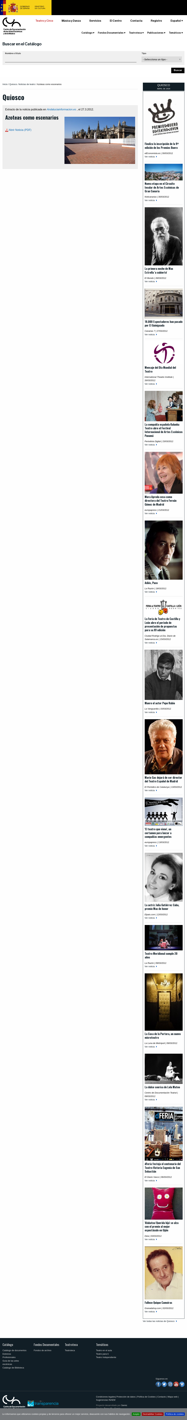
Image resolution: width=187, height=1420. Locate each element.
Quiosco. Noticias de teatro (22, 84)
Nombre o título (13, 53)
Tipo (144, 53)
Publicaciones (155, 33)
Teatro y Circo (44, 20)
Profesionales (9, 1357)
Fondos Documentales (111, 33)
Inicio (5, 84)
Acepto (136, 1414)
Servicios (95, 20)
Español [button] (176, 20)
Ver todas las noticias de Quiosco (159, 1321)
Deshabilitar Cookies (152, 1414)
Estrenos (7, 1354)
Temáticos (175, 33)
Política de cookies (175, 1414)
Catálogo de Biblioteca (13, 1367)
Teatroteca (135, 33)
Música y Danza (71, 20)
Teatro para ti (102, 1354)
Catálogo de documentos (14, 1350)
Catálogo (86, 33)
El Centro (116, 20)
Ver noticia (150, 156)
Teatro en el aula (104, 1350)
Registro (156, 20)
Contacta (136, 20)
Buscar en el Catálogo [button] (22, 44)
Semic (124, 1405)
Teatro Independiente (106, 1357)
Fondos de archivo (42, 1350)
